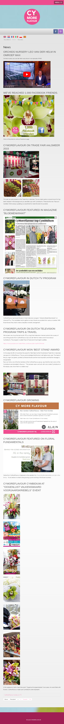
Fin (30, 699)
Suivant (25, 699)
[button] (11, 506)
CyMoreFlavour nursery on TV (13, 695)
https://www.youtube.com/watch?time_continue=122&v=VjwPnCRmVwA (23, 343)
